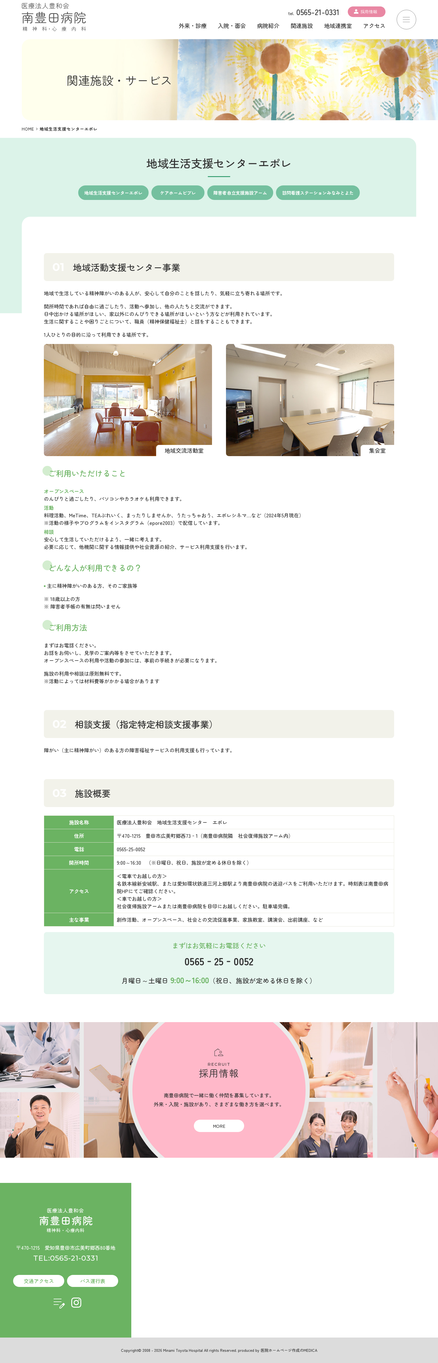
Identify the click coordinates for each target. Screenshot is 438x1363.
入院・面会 (232, 26)
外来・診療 (193, 26)
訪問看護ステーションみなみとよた (318, 192)
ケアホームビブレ (178, 192)
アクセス (374, 26)
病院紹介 (268, 26)
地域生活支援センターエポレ (113, 192)
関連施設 (302, 26)
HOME (28, 129)
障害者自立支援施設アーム (240, 192)
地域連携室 (338, 26)
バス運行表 (92, 1280)
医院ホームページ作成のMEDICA (289, 1350)
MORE (219, 1126)
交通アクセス (39, 1280)
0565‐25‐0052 (218, 961)
